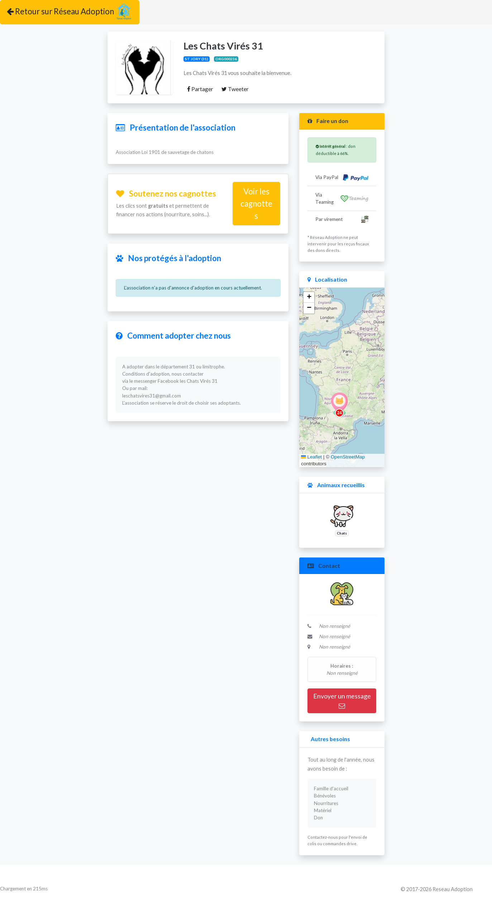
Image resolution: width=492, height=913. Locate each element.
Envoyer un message (342, 700)
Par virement (341, 219)
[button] (339, 403)
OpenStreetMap (348, 457)
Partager (200, 88)
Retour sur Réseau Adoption (70, 12)
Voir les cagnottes (256, 204)
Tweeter (235, 88)
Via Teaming (341, 198)
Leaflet (311, 457)
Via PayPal (341, 177)
